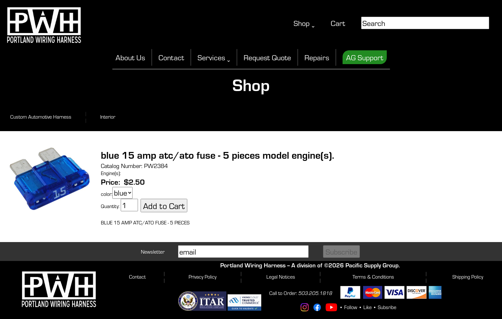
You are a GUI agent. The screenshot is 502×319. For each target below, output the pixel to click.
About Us (130, 57)
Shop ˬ (304, 23)
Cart (338, 23)
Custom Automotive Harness (40, 116)
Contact (171, 57)
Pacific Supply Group (372, 265)
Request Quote (267, 57)
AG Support (364, 57)
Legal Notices (280, 276)
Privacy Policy (202, 276)
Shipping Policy (467, 276)
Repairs (316, 57)
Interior (107, 116)
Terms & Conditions (373, 276)
